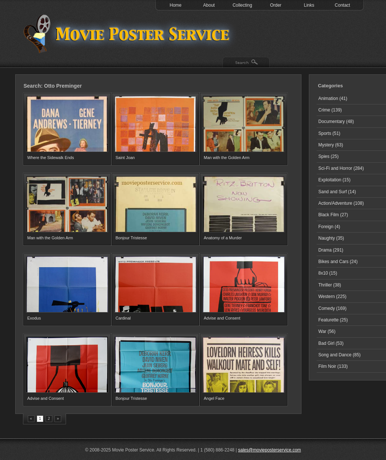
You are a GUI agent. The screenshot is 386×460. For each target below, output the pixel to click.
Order (275, 5)
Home (175, 5)
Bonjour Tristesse (131, 238)
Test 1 (128, 33)
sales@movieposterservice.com (269, 450)
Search (246, 63)
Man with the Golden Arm (227, 157)
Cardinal (123, 318)
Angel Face (214, 398)
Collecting (242, 5)
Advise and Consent (222, 318)
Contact (342, 5)
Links (309, 5)
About (209, 5)
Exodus (34, 318)
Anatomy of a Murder (223, 238)
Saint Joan (125, 157)
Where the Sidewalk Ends (50, 157)
